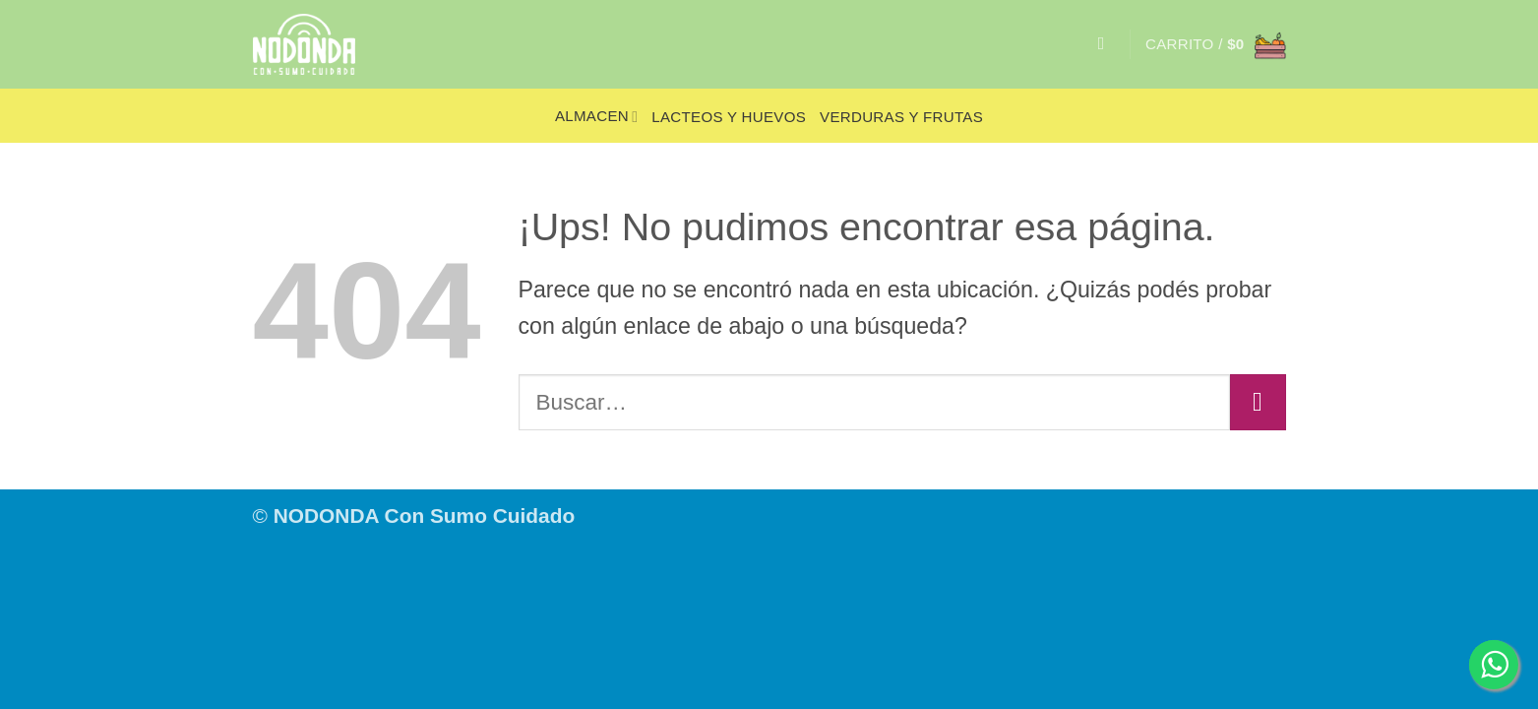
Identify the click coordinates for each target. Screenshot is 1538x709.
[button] (1215, 44)
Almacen (596, 116)
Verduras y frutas (901, 116)
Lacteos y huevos (728, 116)
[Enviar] (1257, 401)
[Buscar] (1107, 44)
